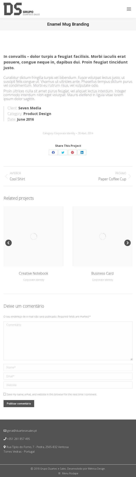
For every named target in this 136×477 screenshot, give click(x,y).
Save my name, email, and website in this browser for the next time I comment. (52, 394)
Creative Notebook (33, 273)
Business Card (102, 273)
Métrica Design (96, 468)
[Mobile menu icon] (128, 9)
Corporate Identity (64, 133)
